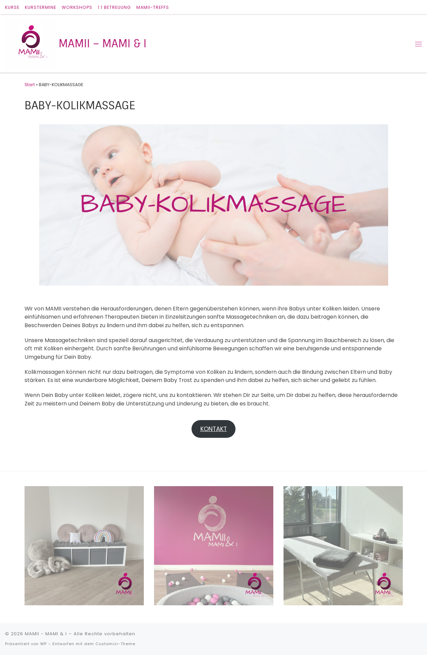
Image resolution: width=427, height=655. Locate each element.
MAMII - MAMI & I (46, 633)
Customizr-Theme (115, 643)
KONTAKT (213, 429)
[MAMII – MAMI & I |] (30, 43)
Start (30, 84)
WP (43, 643)
